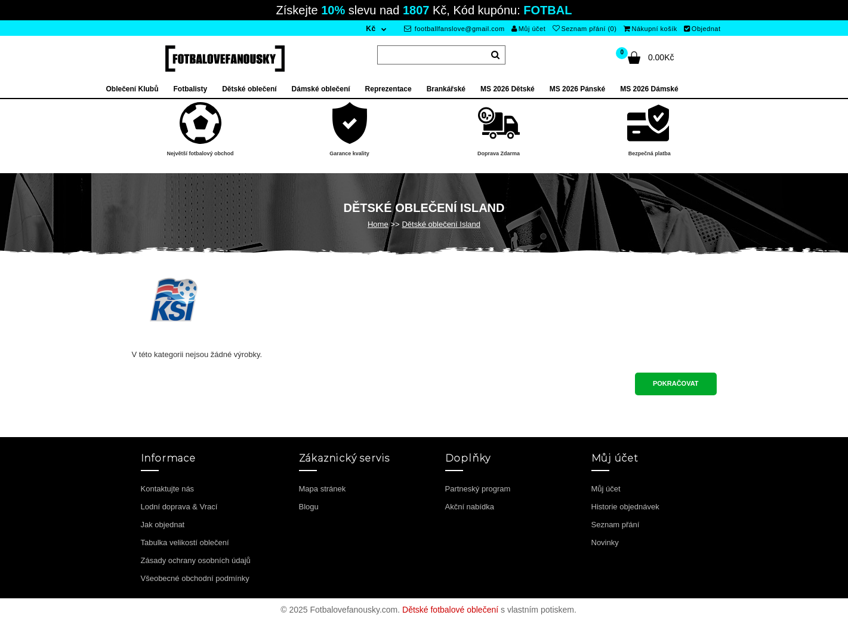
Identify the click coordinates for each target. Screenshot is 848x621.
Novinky (605, 542)
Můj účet (528, 28)
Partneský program (478, 488)
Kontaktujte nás (168, 488)
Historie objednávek (625, 506)
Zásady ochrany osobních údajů (196, 560)
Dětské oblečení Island (441, 224)
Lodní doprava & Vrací (179, 506)
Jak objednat (163, 524)
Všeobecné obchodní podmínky (195, 578)
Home (378, 224)
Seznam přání (615, 524)
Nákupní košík (650, 28)
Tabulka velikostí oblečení (185, 542)
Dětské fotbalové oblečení (450, 609)
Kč (370, 28)
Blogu (309, 506)
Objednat (702, 28)
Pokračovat (676, 383)
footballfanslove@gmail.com (454, 28)
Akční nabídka (469, 506)
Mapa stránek (322, 488)
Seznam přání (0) (584, 28)
